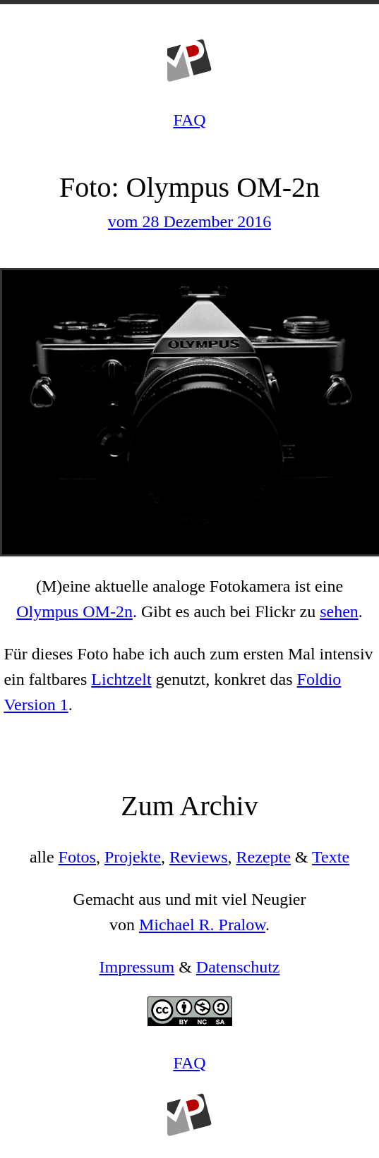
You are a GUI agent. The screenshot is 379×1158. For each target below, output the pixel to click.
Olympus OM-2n (74, 611)
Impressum (137, 967)
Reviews (198, 857)
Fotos (77, 857)
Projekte (132, 857)
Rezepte (263, 857)
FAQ (189, 120)
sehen (339, 611)
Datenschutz (238, 967)
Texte (330, 857)
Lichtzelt (121, 679)
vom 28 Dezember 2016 (189, 221)
